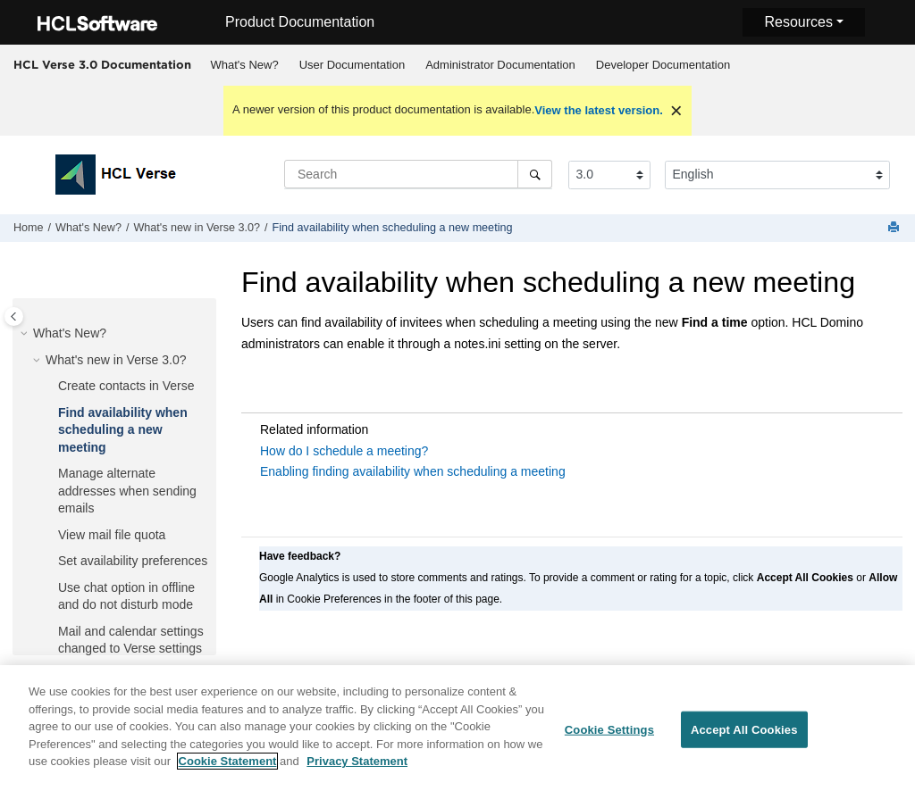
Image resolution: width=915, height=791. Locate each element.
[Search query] (418, 174)
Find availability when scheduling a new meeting (393, 227)
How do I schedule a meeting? (344, 451)
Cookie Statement (228, 770)
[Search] (534, 174)
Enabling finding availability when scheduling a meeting (413, 471)
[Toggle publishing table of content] (13, 316)
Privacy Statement (356, 770)
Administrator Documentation (500, 64)
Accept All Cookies (744, 738)
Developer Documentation (663, 64)
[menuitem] (244, 65)
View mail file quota (111, 535)
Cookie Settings (609, 738)
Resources (798, 21)
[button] (26, 334)
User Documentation (352, 64)
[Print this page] (895, 228)
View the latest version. (598, 110)
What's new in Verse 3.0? (196, 227)
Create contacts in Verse (126, 386)
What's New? (245, 64)
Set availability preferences (132, 561)
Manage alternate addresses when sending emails (127, 490)
